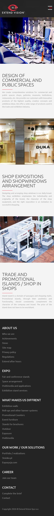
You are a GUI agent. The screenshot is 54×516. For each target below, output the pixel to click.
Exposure (7, 433)
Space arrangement (12, 381)
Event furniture (10, 419)
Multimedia (8, 437)
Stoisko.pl (7, 457)
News (5, 342)
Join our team (9, 477)
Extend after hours (11, 361)
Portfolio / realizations (13, 453)
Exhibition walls (10, 405)
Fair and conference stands (16, 376)
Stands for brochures (12, 424)
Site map (6, 347)
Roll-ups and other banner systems (20, 410)
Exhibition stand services (14, 390)
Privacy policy (9, 352)
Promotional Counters (13, 414)
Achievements (9, 338)
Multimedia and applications (16, 385)
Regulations (8, 356)
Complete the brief (12, 493)
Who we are (8, 333)
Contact (6, 497)
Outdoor (6, 428)
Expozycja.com (9, 462)
